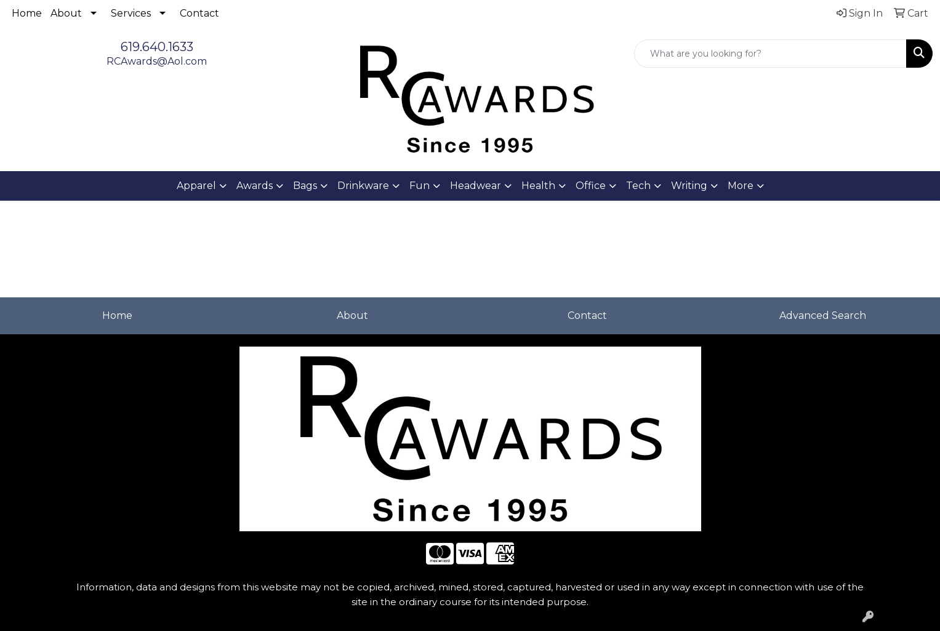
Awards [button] (254, 185)
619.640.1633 (157, 46)
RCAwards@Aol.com (156, 61)
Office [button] (591, 185)
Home (27, 13)
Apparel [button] (196, 185)
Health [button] (538, 185)
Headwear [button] (475, 185)
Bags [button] (305, 185)
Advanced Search (822, 315)
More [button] (740, 185)
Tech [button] (638, 185)
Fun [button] (419, 185)
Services (131, 13)
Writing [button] (689, 185)
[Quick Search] (770, 53)
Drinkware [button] (363, 185)
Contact (199, 13)
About (66, 13)
